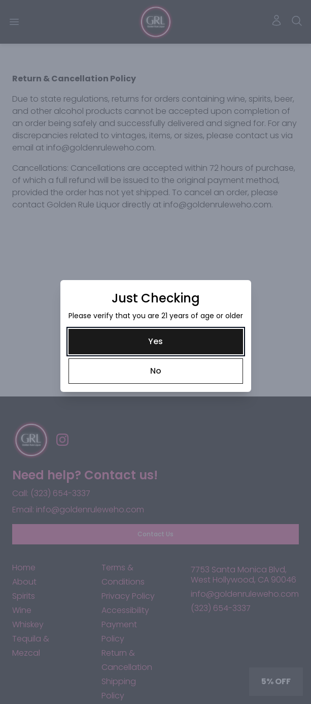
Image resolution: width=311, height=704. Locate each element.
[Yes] (155, 341)
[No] (155, 371)
